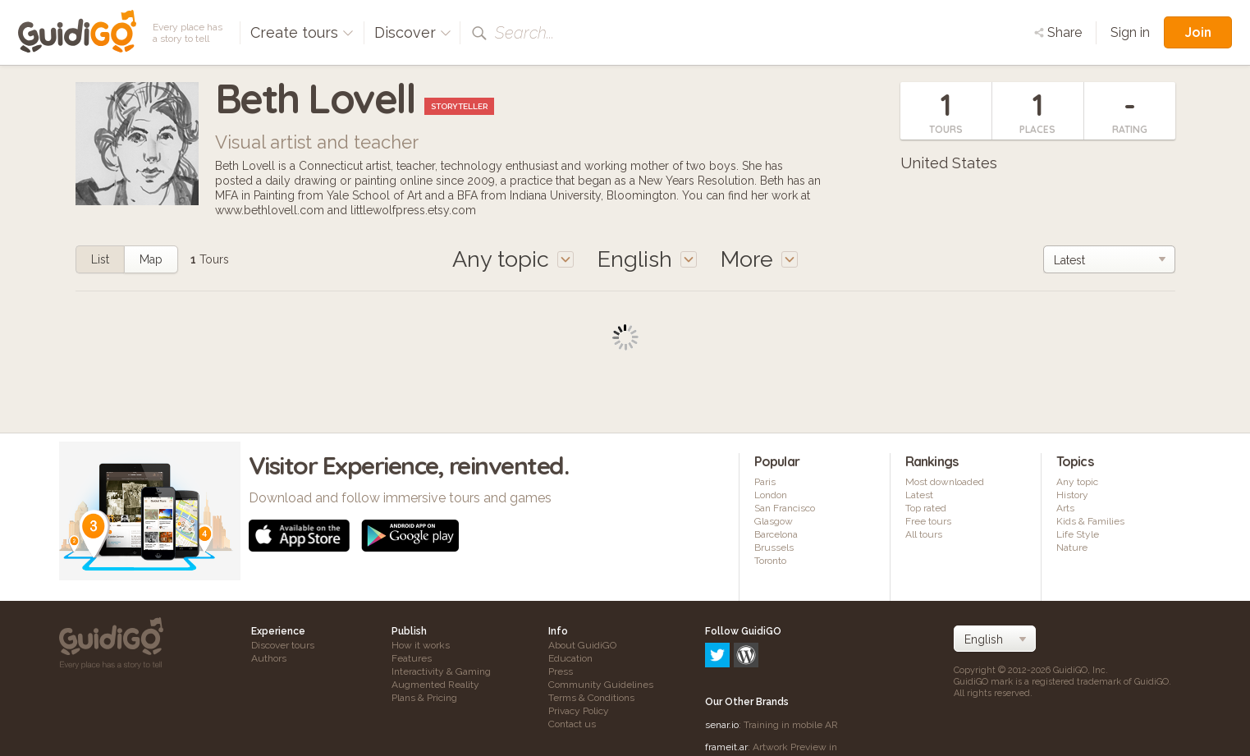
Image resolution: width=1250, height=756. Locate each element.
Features (411, 658)
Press (560, 671)
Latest (919, 495)
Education (570, 658)
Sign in (1130, 32)
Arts (1065, 508)
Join (1197, 32)
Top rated (925, 508)
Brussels (774, 547)
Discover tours (282, 645)
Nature (1071, 547)
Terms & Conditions (591, 697)
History (1072, 495)
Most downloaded (944, 482)
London (770, 495)
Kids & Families (1090, 521)
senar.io (722, 654)
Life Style (1077, 534)
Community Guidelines (600, 684)
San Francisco (784, 508)
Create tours (302, 32)
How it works (420, 645)
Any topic (1077, 482)
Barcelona (776, 534)
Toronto (770, 560)
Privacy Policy (578, 711)
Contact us (572, 724)
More (759, 259)
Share (1058, 32)
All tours (923, 534)
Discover (412, 32)
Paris (765, 482)
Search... (524, 33)
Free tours (928, 521)
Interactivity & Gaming (441, 671)
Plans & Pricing (424, 697)
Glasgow (773, 521)
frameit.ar (726, 676)
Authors (268, 658)
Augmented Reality (435, 684)
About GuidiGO (582, 645)
